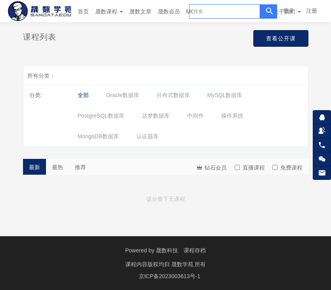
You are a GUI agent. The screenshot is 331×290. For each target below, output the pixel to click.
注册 (311, 11)
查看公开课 (279, 39)
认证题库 (147, 136)
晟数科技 (167, 250)
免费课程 (287, 167)
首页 (83, 11)
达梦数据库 (156, 116)
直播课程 (250, 167)
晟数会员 (169, 11)
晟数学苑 (183, 264)
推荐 (80, 167)
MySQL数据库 (225, 95)
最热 (57, 167)
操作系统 (232, 116)
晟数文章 (140, 11)
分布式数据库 (173, 95)
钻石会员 (211, 167)
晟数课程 (109, 11)
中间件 (195, 116)
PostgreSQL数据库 (101, 116)
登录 (288, 11)
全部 (83, 95)
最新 (34, 167)
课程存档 (195, 250)
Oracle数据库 (122, 95)
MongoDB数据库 (98, 136)
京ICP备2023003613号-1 (170, 276)
